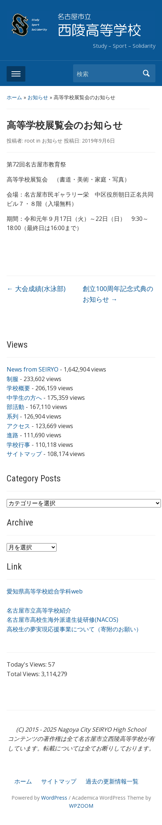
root (30, 140)
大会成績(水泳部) (36, 288)
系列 (12, 416)
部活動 (15, 407)
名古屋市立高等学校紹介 (39, 610)
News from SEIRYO (32, 369)
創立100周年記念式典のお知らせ (118, 294)
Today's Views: (27, 664)
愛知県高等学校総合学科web (45, 591)
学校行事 (18, 445)
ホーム (14, 97)
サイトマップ (24, 454)
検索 (146, 73)
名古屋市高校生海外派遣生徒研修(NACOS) (62, 620)
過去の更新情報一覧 (112, 781)
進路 (12, 435)
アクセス (18, 426)
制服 (12, 379)
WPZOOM (81, 805)
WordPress (54, 797)
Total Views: (24, 674)
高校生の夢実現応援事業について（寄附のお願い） (74, 629)
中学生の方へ (24, 398)
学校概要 (18, 388)
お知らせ (38, 97)
